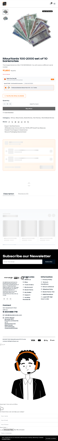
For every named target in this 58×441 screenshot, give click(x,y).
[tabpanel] (29, 199)
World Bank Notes (47, 118)
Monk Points (28, 289)
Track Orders (28, 284)
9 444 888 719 (10, 312)
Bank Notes (28, 118)
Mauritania (19, 118)
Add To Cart (34, 104)
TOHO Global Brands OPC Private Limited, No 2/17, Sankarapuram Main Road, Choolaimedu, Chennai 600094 (11, 323)
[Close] (1, 406)
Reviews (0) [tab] (23, 194)
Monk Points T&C (47, 291)
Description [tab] (8, 194)
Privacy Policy (46, 279)
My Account (28, 287)
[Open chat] (2, 345)
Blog (25, 282)
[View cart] (51, 4)
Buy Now (29, 108)
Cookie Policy (6, 439)
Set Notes (37, 118)
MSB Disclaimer (47, 294)
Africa (13, 118)
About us (27, 279)
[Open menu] (54, 4)
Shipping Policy (47, 289)
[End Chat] (0, 430)
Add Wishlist (8, 112)
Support (26, 295)
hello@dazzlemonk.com (13, 315)
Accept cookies (51, 438)
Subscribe (48, 261)
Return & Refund (47, 286)
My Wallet (27, 292)
